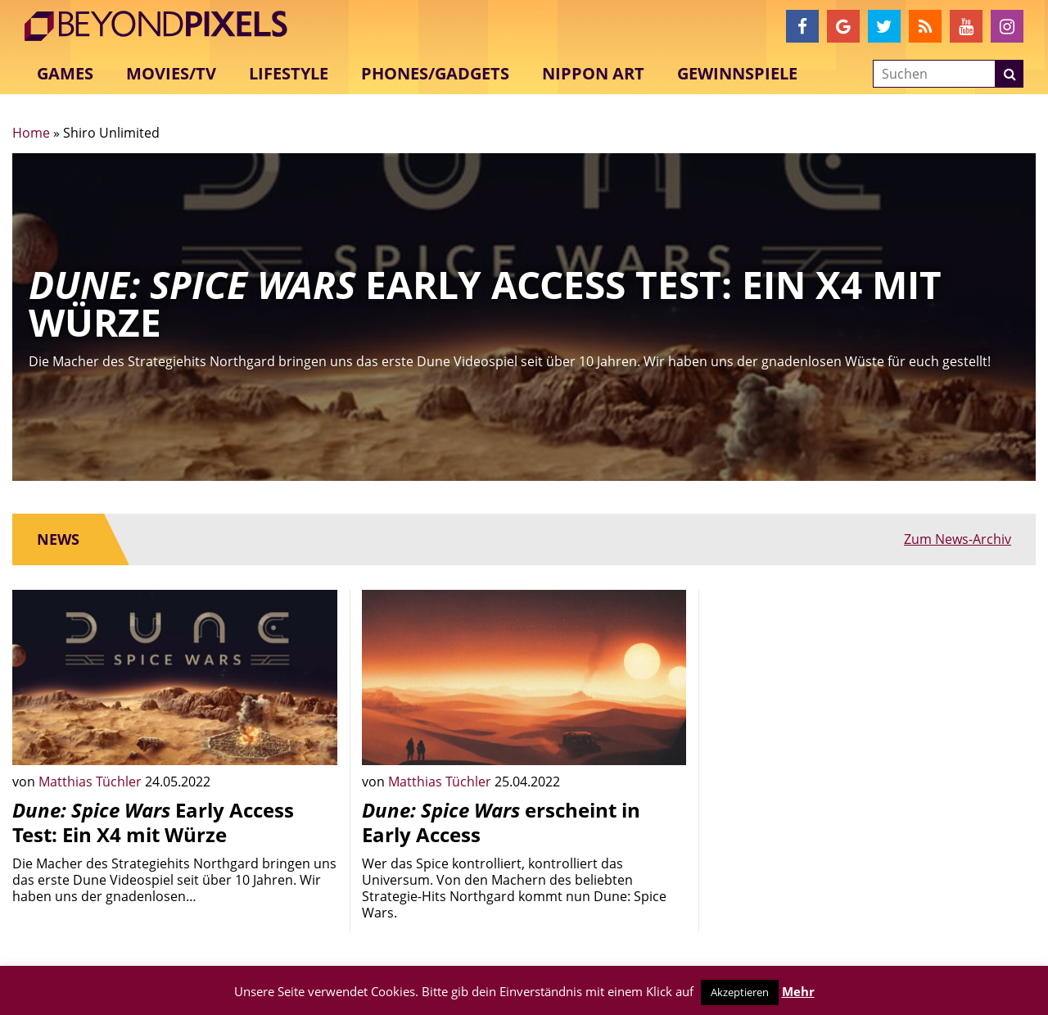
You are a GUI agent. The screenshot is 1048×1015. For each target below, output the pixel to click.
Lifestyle (288, 73)
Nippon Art (593, 73)
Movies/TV (171, 73)
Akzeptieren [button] (740, 992)
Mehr (798, 991)
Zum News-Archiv (957, 539)
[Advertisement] (873, 704)
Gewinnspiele (737, 73)
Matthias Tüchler (91, 782)
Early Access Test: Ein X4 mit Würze (153, 822)
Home (31, 133)
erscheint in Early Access (501, 822)
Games (65, 73)
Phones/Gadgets (435, 73)
